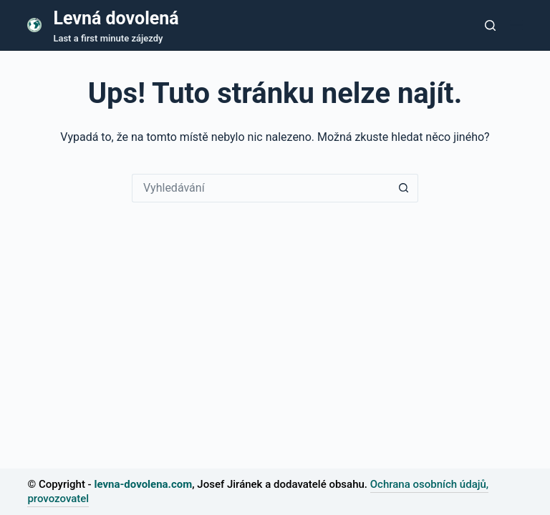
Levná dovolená (115, 18)
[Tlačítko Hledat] (404, 188)
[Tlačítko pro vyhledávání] (490, 25)
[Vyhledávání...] (261, 188)
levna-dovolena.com (143, 484)
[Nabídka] (516, 25)
